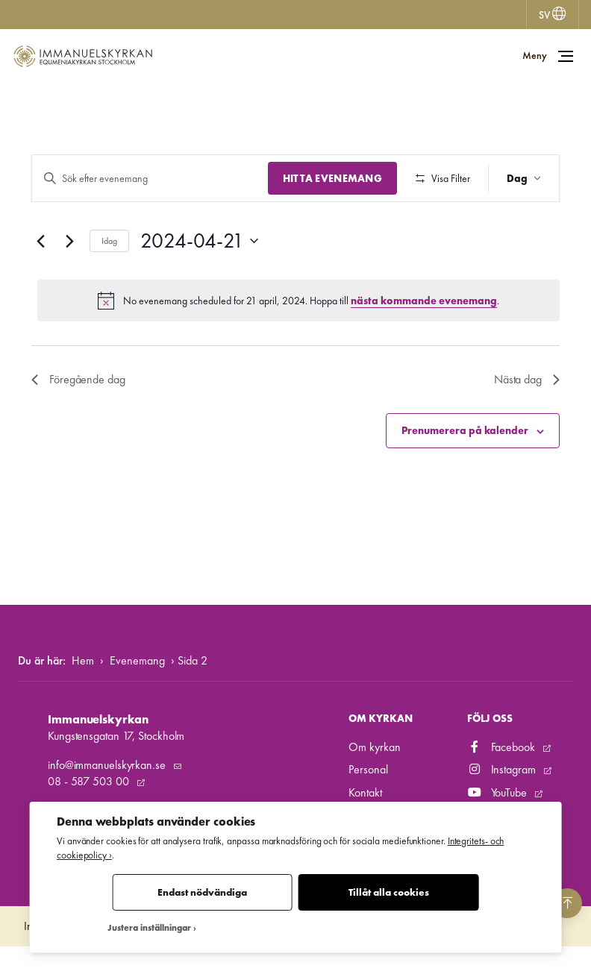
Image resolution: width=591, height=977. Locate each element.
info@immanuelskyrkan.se (108, 794)
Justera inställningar (149, 928)
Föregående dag (78, 423)
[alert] (298, 344)
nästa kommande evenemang (424, 344)
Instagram (503, 800)
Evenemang (137, 690)
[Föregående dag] (40, 285)
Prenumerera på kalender (464, 474)
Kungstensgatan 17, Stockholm (116, 766)
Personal (367, 800)
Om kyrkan (374, 777)
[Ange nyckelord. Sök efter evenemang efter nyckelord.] (148, 178)
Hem (83, 690)
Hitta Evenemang (328, 178)
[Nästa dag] (69, 285)
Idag (109, 284)
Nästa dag (527, 423)
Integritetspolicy (58, 956)
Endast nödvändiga (202, 892)
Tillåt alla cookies (388, 892)
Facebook (502, 777)
